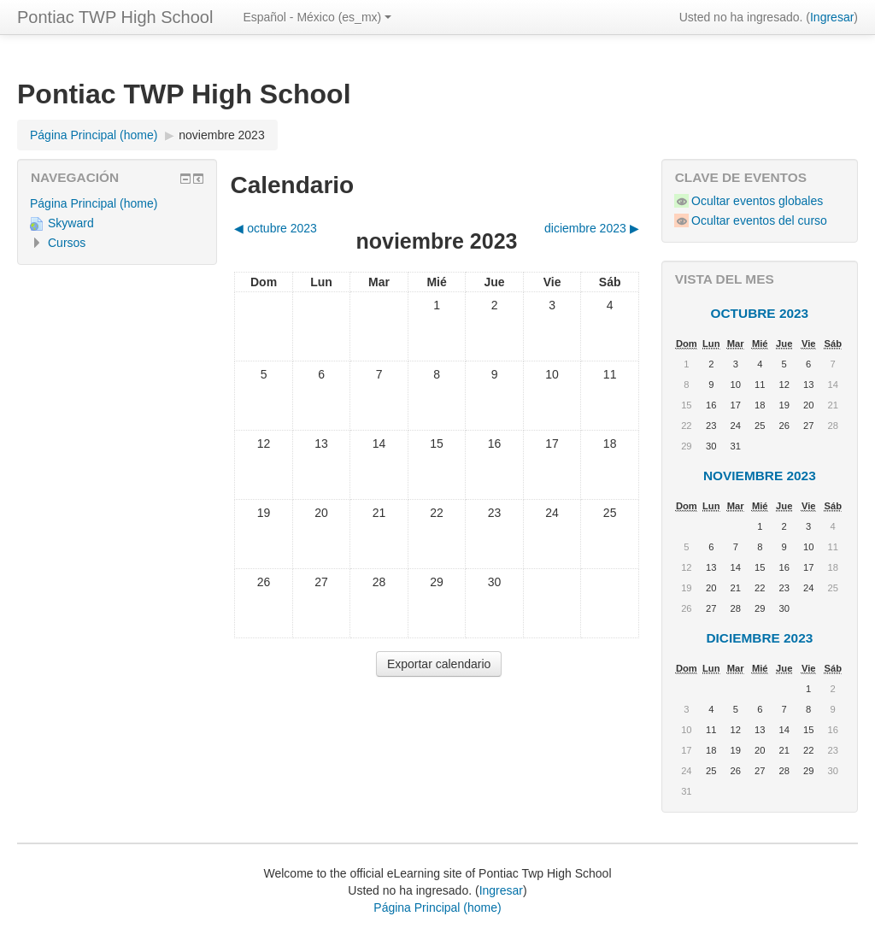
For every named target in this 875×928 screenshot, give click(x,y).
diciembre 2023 (759, 638)
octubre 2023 (760, 313)
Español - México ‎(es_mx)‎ (317, 17)
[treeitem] (117, 203)
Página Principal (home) (93, 203)
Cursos (66, 243)
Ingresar (832, 17)
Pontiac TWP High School (115, 17)
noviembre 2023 (221, 135)
